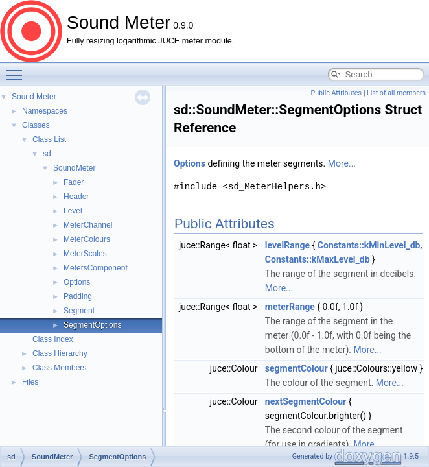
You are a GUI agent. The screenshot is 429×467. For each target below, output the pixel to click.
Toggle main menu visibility (17, 69)
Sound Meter (34, 96)
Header (76, 196)
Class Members (59, 367)
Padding (78, 296)
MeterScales (85, 253)
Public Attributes (336, 93)
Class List (49, 139)
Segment (79, 310)
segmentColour (296, 368)
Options (77, 282)
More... (342, 163)
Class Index (52, 339)
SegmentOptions (92, 324)
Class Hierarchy (59, 353)
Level (73, 210)
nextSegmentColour (305, 401)
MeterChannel (88, 225)
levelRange (287, 245)
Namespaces (44, 110)
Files (30, 382)
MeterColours (87, 239)
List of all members (396, 93)
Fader (74, 182)
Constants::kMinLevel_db (369, 245)
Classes (36, 125)
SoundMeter (74, 168)
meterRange (290, 307)
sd (47, 153)
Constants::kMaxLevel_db (317, 259)
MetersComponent (96, 267)
